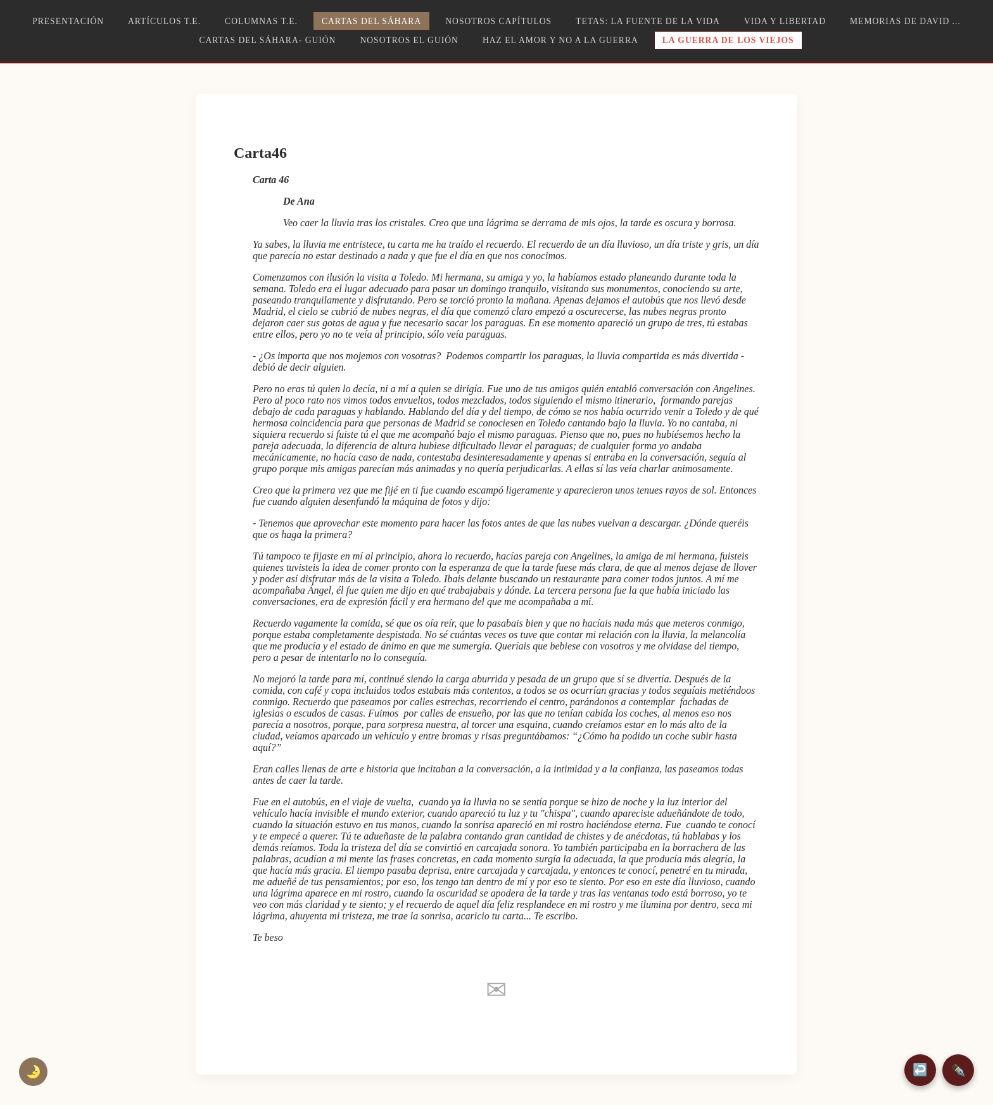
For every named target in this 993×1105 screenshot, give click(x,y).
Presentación (68, 21)
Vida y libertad (785, 21)
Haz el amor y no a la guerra (560, 40)
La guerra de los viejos (728, 40)
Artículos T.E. (164, 21)
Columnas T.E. (261, 21)
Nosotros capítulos (498, 21)
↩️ (920, 1069)
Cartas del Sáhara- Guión (267, 40)
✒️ (958, 1069)
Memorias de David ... (905, 21)
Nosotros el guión (409, 40)
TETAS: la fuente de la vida (648, 21)
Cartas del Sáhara (371, 21)
